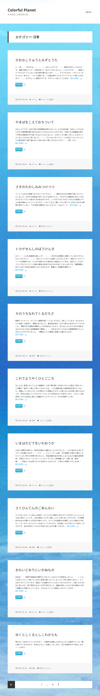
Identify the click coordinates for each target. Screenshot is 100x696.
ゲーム (34, 99)
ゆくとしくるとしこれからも (36, 634)
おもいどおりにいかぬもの (34, 569)
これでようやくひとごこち (34, 378)
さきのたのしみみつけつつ (34, 186)
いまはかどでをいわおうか (34, 443)
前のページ (11, 684)
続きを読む (77, 78)
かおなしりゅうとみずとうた (36, 60)
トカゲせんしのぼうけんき (34, 248)
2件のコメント (45, 668)
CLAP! (18, 85)
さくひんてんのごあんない (34, 507)
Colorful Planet (22, 9)
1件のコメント (47, 226)
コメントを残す (47, 99)
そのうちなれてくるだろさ (34, 313)
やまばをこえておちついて (34, 122)
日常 (33, 356)
